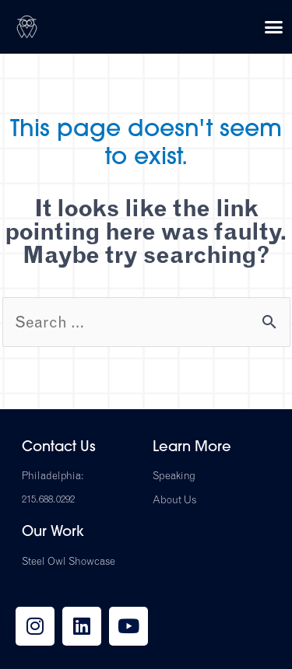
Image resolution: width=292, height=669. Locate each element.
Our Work (53, 532)
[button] (274, 27)
